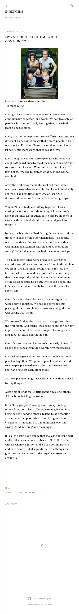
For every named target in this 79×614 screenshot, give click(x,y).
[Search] (72, 5)
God (37, 492)
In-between (14, 11)
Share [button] (7, 488)
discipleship (29, 492)
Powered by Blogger (39, 599)
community (17, 492)
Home (9, 17)
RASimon (48, 604)
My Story (21, 17)
